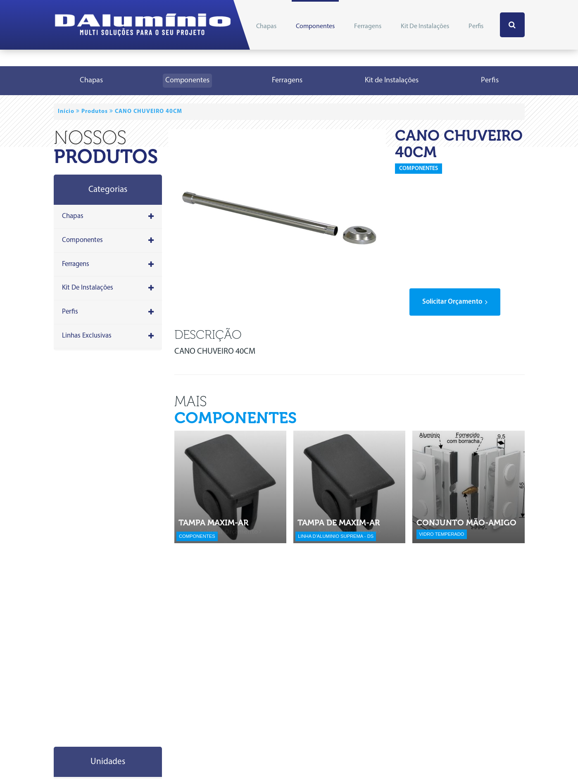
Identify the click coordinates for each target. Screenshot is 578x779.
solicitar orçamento (455, 301)
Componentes (315, 26)
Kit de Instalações (425, 26)
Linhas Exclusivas (108, 336)
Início (66, 111)
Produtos (94, 111)
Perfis (476, 26)
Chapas (266, 26)
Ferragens (367, 26)
